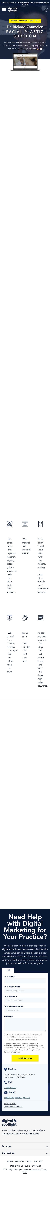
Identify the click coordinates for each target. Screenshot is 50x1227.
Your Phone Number (14, 1006)
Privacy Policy (10, 1104)
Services (19, 1161)
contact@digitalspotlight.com (17, 1097)
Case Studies (16, 1166)
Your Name (9, 976)
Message (8, 1016)
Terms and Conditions (31, 1169)
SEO (37, 21)
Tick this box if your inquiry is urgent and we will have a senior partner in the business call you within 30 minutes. (24, 1037)
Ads (31, 21)
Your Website (10, 996)
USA (8, 970)
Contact (36, 1166)
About (29, 1161)
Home (10, 1161)
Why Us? (38, 1161)
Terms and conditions (13, 1106)
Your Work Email (12, 986)
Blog (27, 1166)
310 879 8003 (10, 1087)
